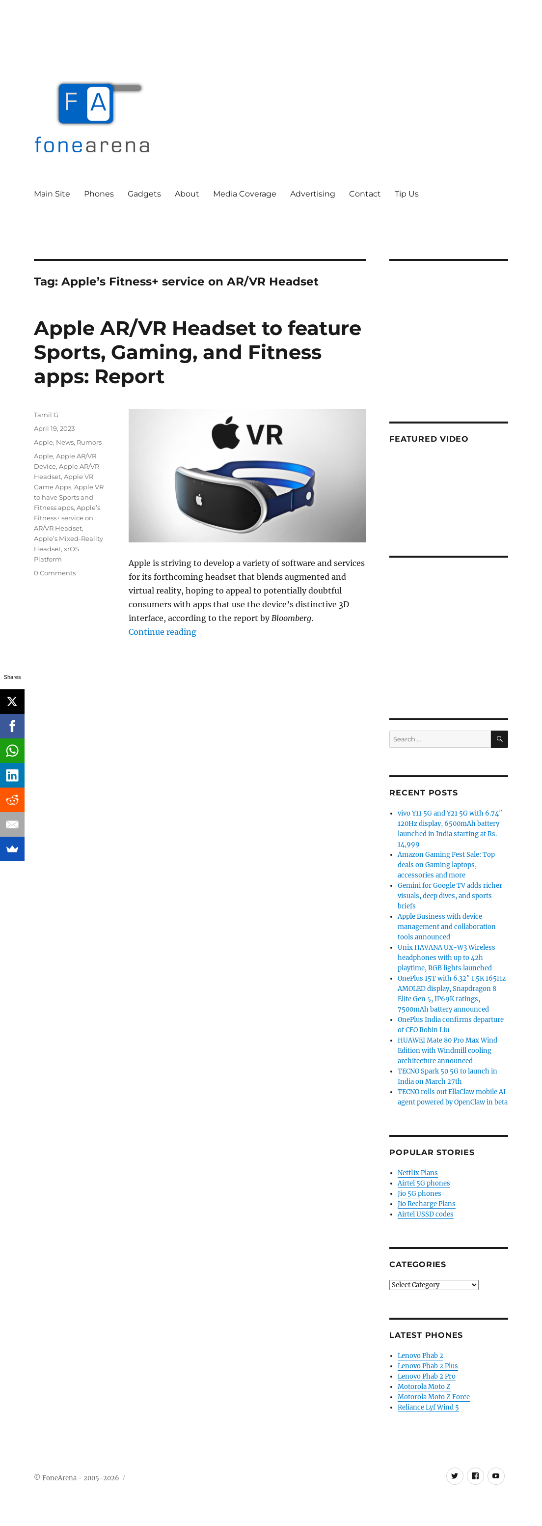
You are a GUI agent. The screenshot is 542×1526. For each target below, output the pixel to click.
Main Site (52, 193)
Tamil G (46, 415)
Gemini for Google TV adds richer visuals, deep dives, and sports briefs (450, 895)
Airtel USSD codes (426, 1214)
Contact (365, 193)
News (65, 442)
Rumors (89, 442)
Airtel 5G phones (424, 1183)
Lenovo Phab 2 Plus (428, 1366)
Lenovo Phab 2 (420, 1356)
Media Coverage (244, 193)
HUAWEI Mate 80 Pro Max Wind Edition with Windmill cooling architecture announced (447, 1050)
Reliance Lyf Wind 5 (428, 1407)
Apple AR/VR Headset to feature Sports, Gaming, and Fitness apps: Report (197, 352)
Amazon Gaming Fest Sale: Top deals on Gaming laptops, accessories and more (446, 864)
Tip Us (407, 193)
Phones (99, 193)
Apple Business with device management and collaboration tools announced (447, 926)
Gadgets (144, 193)
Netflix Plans (418, 1173)
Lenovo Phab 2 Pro (427, 1376)
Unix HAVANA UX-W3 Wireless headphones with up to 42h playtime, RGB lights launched (446, 957)
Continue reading (162, 632)
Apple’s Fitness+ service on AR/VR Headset (67, 518)
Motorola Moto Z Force (434, 1397)
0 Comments (55, 573)
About (187, 193)
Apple (43, 442)
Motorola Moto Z (424, 1387)
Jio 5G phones (419, 1193)
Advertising (312, 193)
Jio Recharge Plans (427, 1204)
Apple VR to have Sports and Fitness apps (69, 497)
